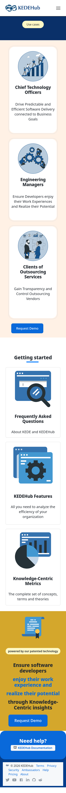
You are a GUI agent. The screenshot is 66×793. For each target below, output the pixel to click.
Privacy (51, 766)
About (24, 774)
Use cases (33, 24)
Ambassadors (31, 770)
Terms (40, 766)
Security (13, 770)
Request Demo (27, 328)
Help (46, 770)
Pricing (13, 774)
